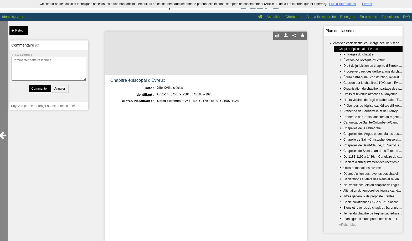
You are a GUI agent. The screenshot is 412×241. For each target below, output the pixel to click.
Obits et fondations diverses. (363, 168)
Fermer (367, 4)
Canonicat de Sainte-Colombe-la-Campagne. (374, 122)
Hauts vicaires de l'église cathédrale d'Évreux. (375, 100)
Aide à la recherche (321, 17)
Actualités (273, 17)
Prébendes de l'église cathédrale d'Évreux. (373, 105)
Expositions (390, 17)
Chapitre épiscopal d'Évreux (358, 49)
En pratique (368, 17)
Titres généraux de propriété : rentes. (369, 196)
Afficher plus (347, 225)
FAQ (406, 17)
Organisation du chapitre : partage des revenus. (376, 88)
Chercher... (294, 17)
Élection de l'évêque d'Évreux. (364, 60)
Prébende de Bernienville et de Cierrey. (370, 111)
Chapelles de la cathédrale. (362, 128)
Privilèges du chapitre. (358, 54)
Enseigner (348, 17)
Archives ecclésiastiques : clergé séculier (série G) (368, 43)
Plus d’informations (342, 4)
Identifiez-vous (13, 17)
